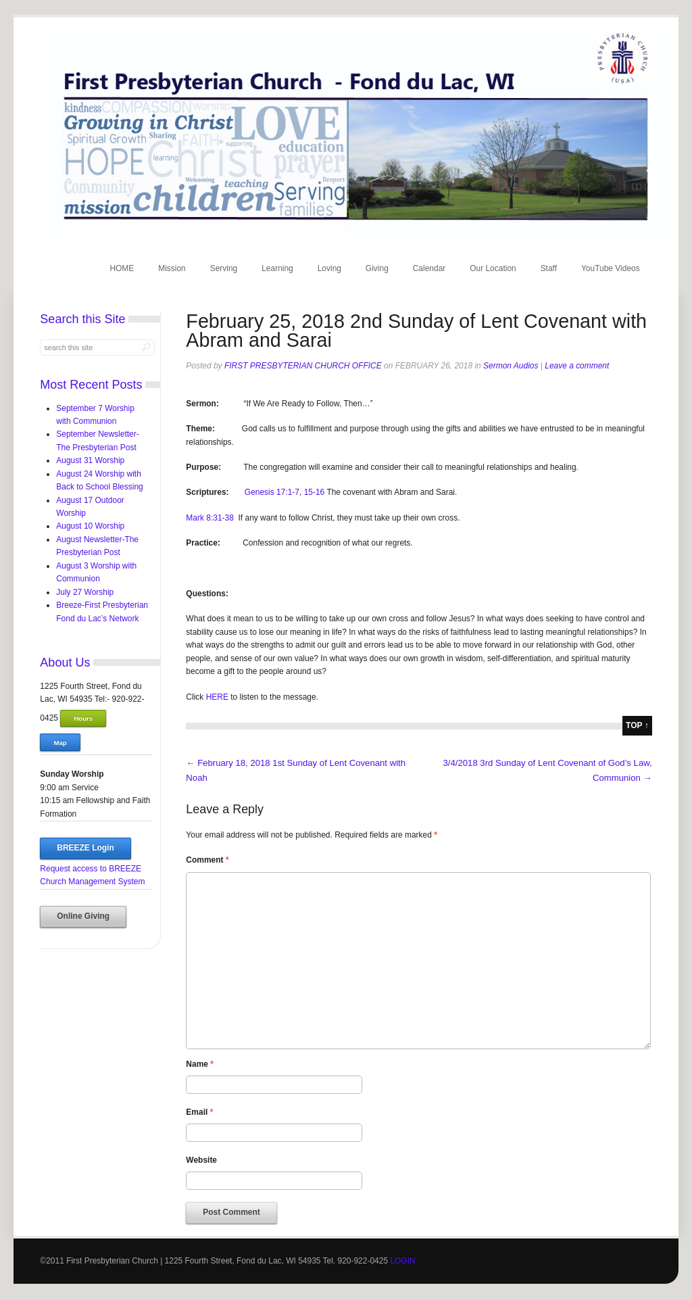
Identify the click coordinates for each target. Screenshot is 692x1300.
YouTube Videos (610, 268)
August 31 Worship (90, 460)
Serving (224, 268)
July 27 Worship (85, 592)
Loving (329, 268)
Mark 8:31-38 (210, 518)
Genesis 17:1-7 (272, 492)
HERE (217, 697)
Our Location (493, 268)
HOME (121, 268)
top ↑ (637, 725)
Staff (549, 268)
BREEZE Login (85, 847)
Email (199, 1112)
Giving (377, 268)
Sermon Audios (510, 365)
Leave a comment (577, 365)
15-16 (314, 492)
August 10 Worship (90, 526)
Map (60, 742)
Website (201, 1160)
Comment (207, 860)
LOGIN (402, 1261)
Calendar (429, 268)
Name (200, 1064)
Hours (83, 718)
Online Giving (83, 916)
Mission (172, 268)
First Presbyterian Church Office (303, 365)
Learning (277, 268)
